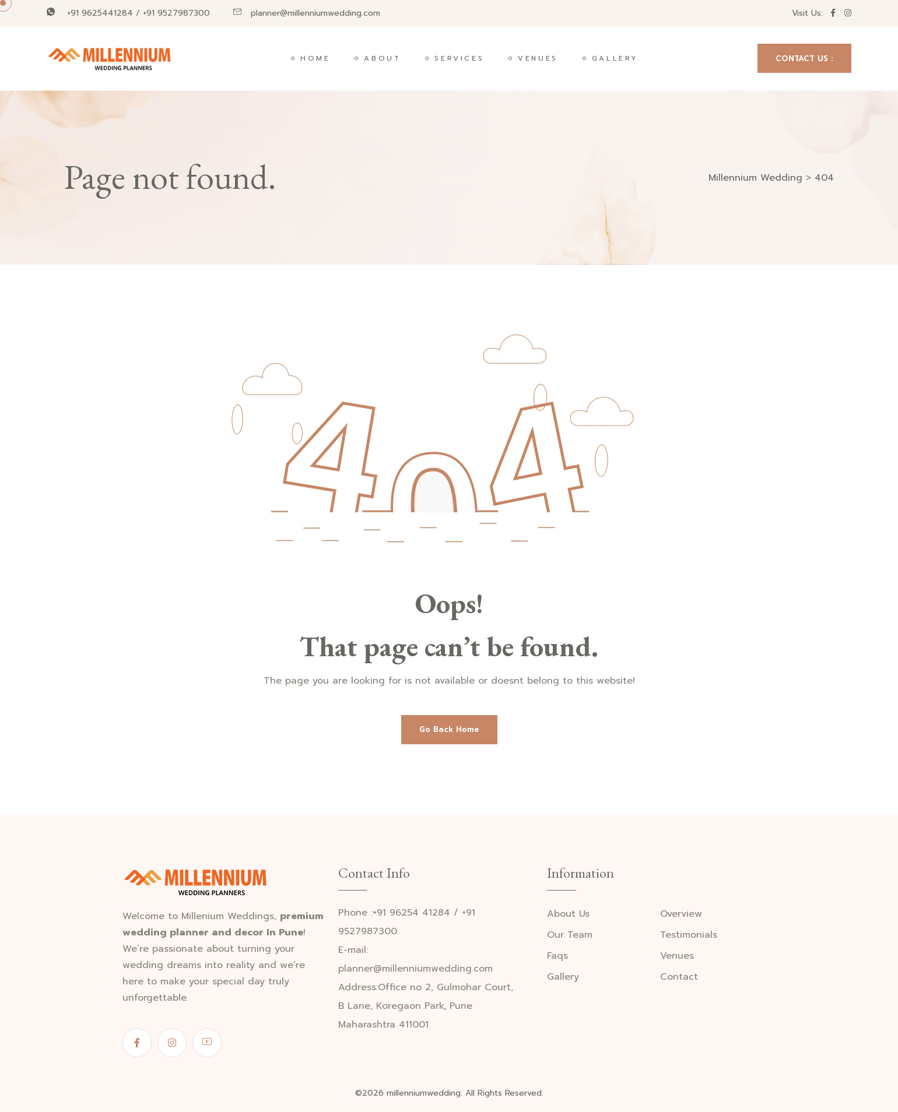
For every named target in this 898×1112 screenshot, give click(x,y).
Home (315, 58)
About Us (568, 914)
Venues (538, 58)
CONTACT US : (804, 58)
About (382, 58)
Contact (679, 977)
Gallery (615, 58)
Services (459, 58)
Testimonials (688, 935)
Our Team (569, 935)
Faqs (557, 956)
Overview (681, 914)
